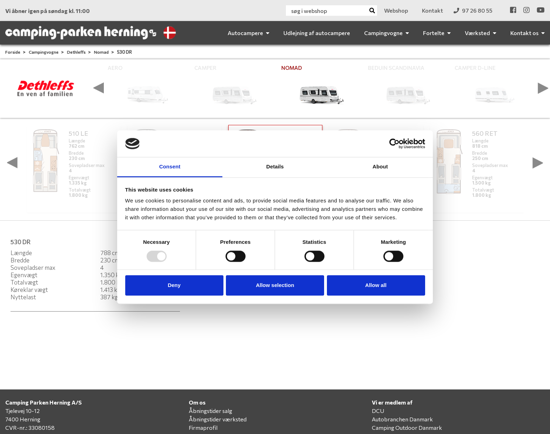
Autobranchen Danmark (402, 419)
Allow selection (275, 285)
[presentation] (99, 88)
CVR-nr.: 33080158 (30, 427)
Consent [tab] (170, 167)
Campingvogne (44, 51)
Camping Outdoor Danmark (407, 427)
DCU (378, 410)
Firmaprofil (203, 427)
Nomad (101, 51)
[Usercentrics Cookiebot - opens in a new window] (394, 143)
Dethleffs (76, 51)
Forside (13, 51)
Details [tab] (275, 167)
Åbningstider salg (210, 410)
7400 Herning (22, 419)
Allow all (376, 285)
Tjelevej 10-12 (22, 410)
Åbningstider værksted (218, 419)
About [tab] (380, 167)
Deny (174, 285)
